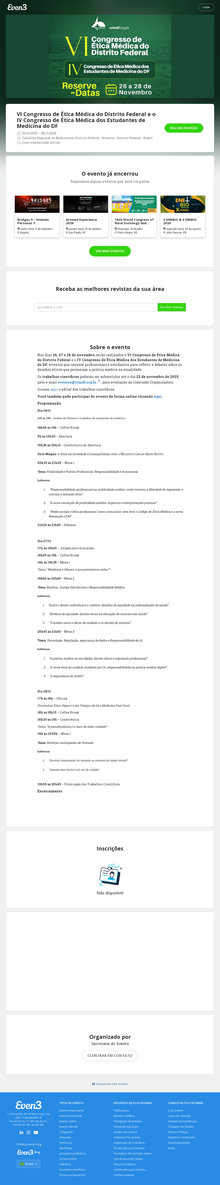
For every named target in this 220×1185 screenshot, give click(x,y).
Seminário (65, 1143)
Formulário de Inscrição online (133, 1154)
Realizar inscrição (184, 128)
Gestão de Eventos (126, 1132)
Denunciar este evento (110, 1084)
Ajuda (171, 1149)
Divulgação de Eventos (128, 1121)
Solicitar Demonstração (182, 1121)
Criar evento (175, 1110)
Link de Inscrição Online (129, 1160)
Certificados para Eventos (130, 1171)
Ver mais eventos (110, 251)
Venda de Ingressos (126, 1127)
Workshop (65, 1149)
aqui (54, 389)
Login (206, 7)
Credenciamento (124, 1176)
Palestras (65, 1165)
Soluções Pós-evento (127, 1138)
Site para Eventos (125, 1165)
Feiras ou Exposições (72, 1176)
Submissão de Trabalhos (129, 1143)
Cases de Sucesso (179, 1116)
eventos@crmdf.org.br (79, 382)
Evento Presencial (70, 1116)
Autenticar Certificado (181, 1138)
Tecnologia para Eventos (129, 1149)
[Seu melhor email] (96, 307)
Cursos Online (68, 1160)
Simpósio (65, 1138)
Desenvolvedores (179, 1143)
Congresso (66, 1132)
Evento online (68, 1121)
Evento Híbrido (68, 1127)
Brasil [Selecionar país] (28, 1164)
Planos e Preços (178, 1132)
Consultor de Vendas (181, 1127)
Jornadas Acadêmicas (72, 1154)
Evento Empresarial (71, 1110)
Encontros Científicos (72, 1171)
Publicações (121, 1110)
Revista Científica (124, 1116)
